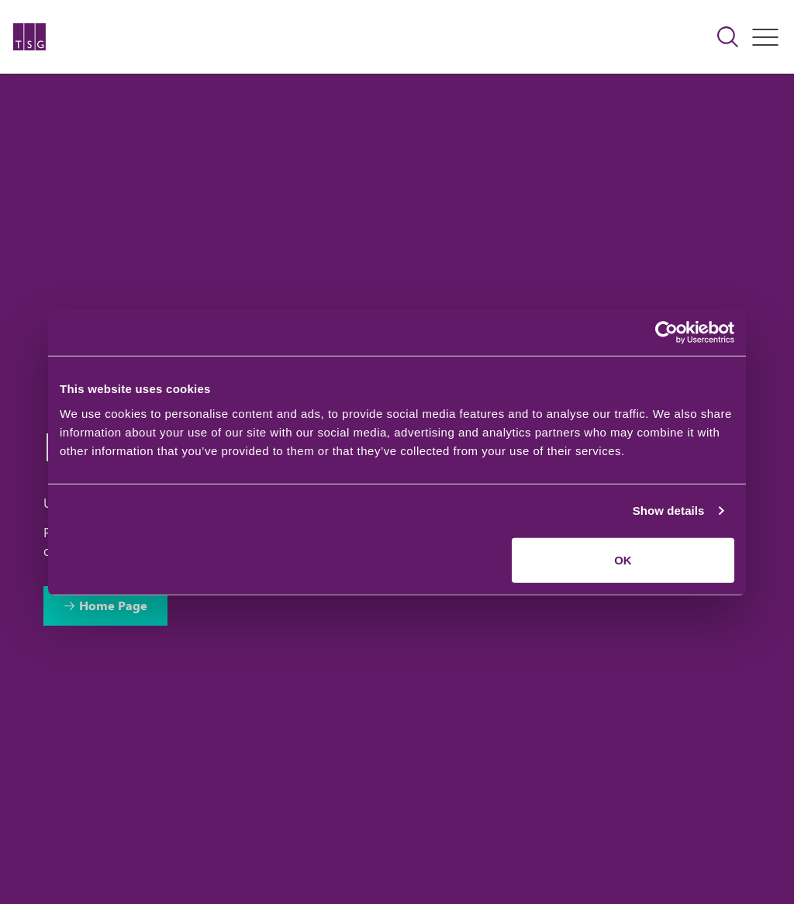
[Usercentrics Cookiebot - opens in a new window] (666, 332)
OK (623, 559)
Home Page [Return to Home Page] (113, 605)
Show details (669, 510)
